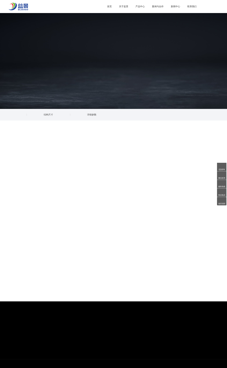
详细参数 (91, 114)
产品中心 (140, 6)
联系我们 (192, 6)
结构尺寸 (48, 114)
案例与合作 (158, 6)
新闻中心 (175, 6)
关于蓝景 (123, 6)
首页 (109, 6)
